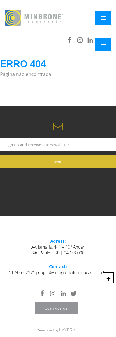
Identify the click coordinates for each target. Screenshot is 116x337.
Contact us (56, 308)
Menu (106, 44)
